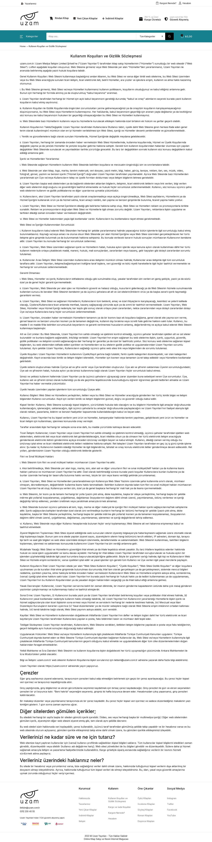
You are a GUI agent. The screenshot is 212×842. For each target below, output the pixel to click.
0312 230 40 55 (27, 811)
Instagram (171, 798)
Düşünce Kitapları (146, 821)
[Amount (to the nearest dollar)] (91, 36)
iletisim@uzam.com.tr (30, 807)
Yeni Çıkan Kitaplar (85, 18)
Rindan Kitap (58, 18)
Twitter (170, 804)
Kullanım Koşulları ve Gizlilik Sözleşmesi (118, 800)
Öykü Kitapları (144, 798)
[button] (29, 36)
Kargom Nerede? (166, 3)
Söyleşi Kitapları (145, 809)
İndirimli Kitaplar (112, 18)
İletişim (82, 821)
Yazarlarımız (28, 3)
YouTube (171, 815)
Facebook (172, 809)
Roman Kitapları (145, 815)
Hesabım (185, 3)
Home (23, 46)
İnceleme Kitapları (146, 804)
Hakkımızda (84, 798)
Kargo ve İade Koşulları (119, 807)
